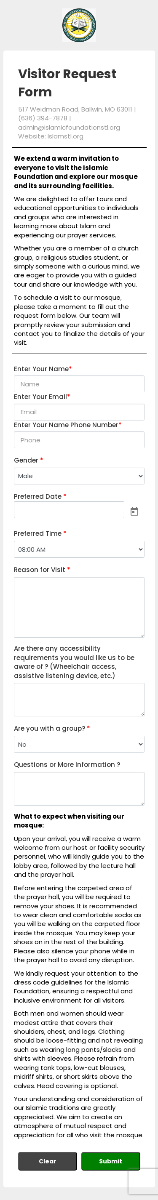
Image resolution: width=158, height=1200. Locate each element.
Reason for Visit (42, 569)
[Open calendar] (134, 511)
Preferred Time (40, 533)
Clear (47, 1161)
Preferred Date (40, 496)
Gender (28, 460)
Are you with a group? (52, 728)
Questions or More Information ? (67, 764)
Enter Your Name (43, 369)
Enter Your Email (42, 396)
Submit (110, 1161)
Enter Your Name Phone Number (68, 424)
